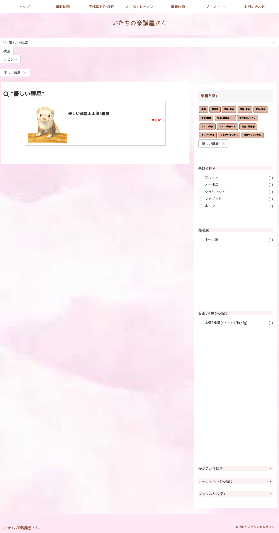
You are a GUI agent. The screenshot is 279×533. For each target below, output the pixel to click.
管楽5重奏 (206, 118)
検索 (6, 51)
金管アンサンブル (229, 135)
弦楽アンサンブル (252, 135)
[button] (274, 42)
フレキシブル (207, 135)
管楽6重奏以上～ (225, 118)
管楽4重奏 (260, 109)
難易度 (215, 109)
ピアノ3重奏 (207, 126)
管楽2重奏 (229, 109)
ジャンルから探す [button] (235, 494)
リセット (10, 59)
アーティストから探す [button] (235, 481)
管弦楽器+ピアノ (247, 118)
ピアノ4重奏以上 (227, 126)
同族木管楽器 (248, 126)
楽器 (203, 109)
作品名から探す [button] (235, 468)
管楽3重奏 (245, 109)
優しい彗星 (15, 72)
